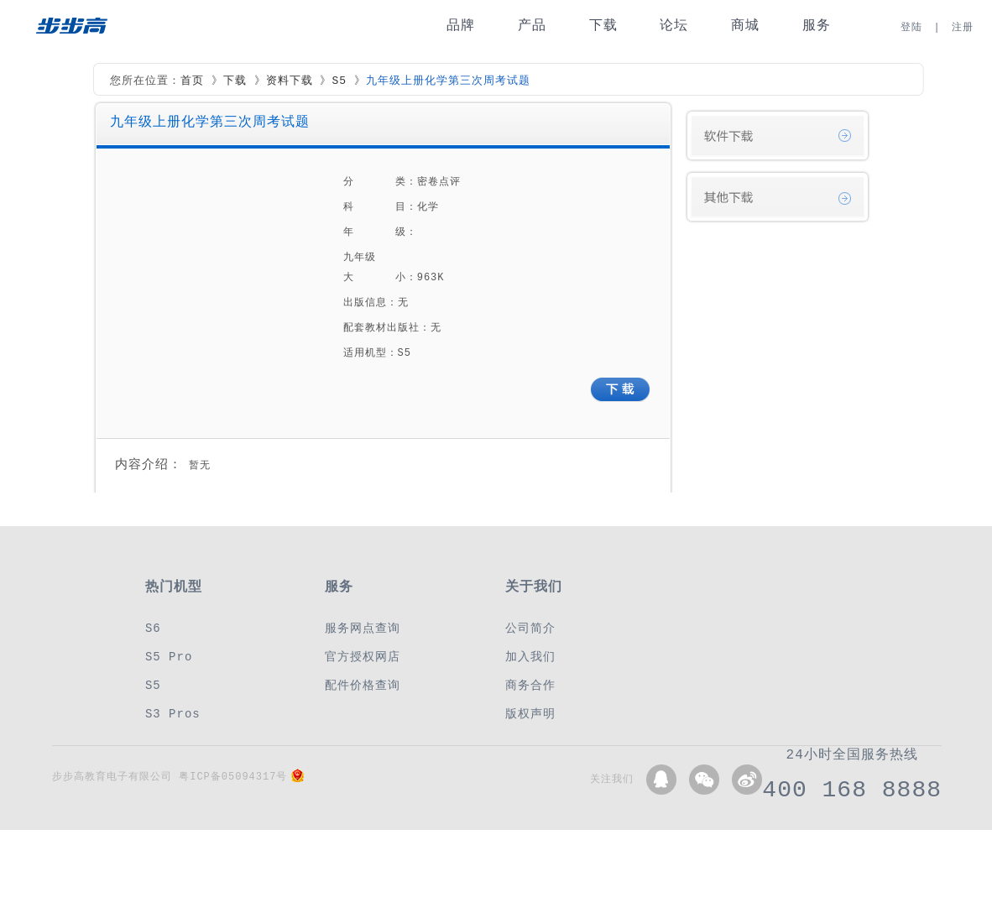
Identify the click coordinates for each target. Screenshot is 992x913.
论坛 (674, 25)
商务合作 (530, 685)
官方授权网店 (362, 657)
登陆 (911, 27)
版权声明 (530, 714)
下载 (603, 25)
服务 (816, 25)
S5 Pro (168, 657)
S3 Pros (173, 714)
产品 (532, 25)
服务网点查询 (362, 628)
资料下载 (289, 81)
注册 (963, 27)
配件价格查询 (362, 685)
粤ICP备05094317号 (233, 777)
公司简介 (530, 628)
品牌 (460, 25)
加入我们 (530, 657)
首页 (192, 81)
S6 (153, 628)
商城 (745, 25)
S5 (339, 81)
